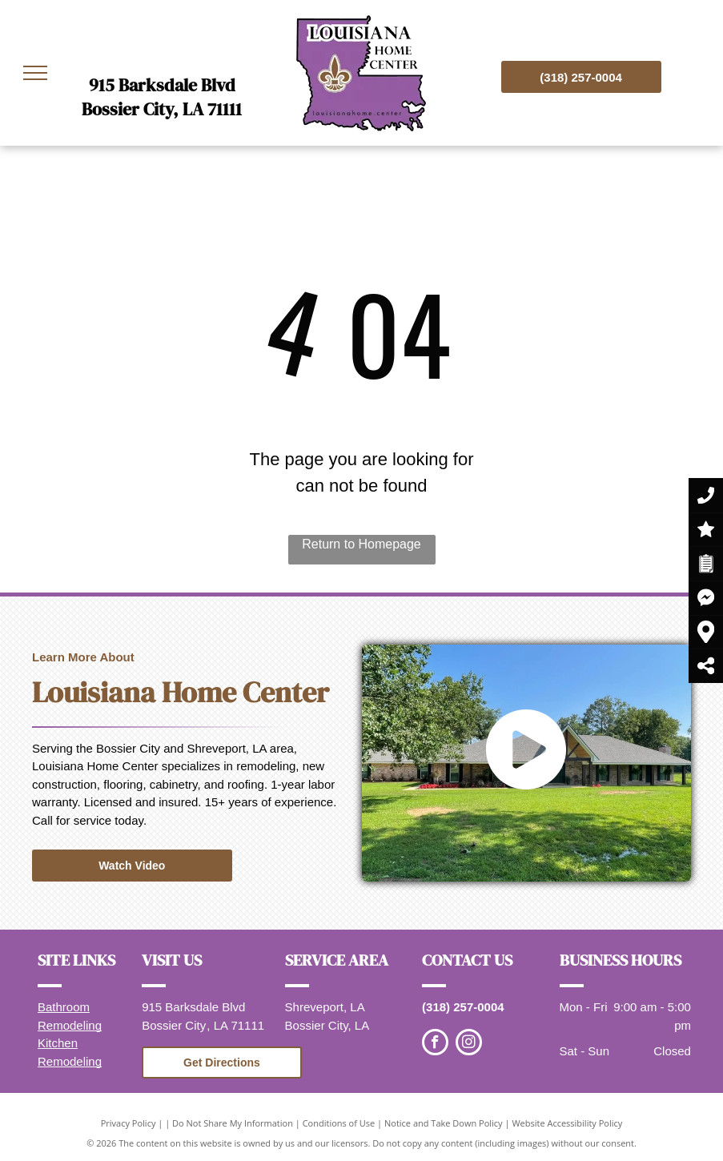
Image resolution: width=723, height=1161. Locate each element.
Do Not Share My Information (232, 1123)
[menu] (35, 73)
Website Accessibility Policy (567, 1123)
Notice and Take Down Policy (443, 1123)
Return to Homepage (361, 544)
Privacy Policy (128, 1123)
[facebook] (435, 1044)
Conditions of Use (339, 1123)
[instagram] (469, 1044)
